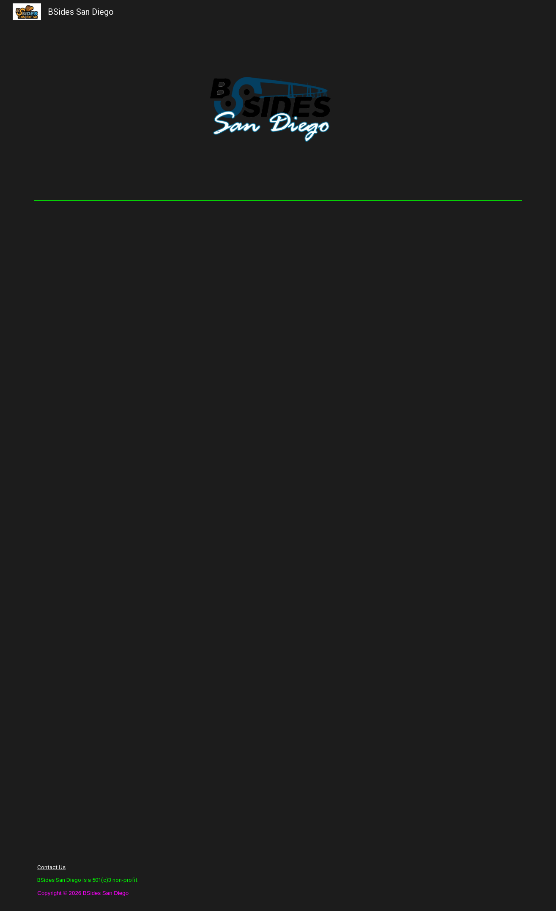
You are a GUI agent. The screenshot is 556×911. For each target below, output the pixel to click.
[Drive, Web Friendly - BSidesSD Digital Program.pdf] (278, 527)
